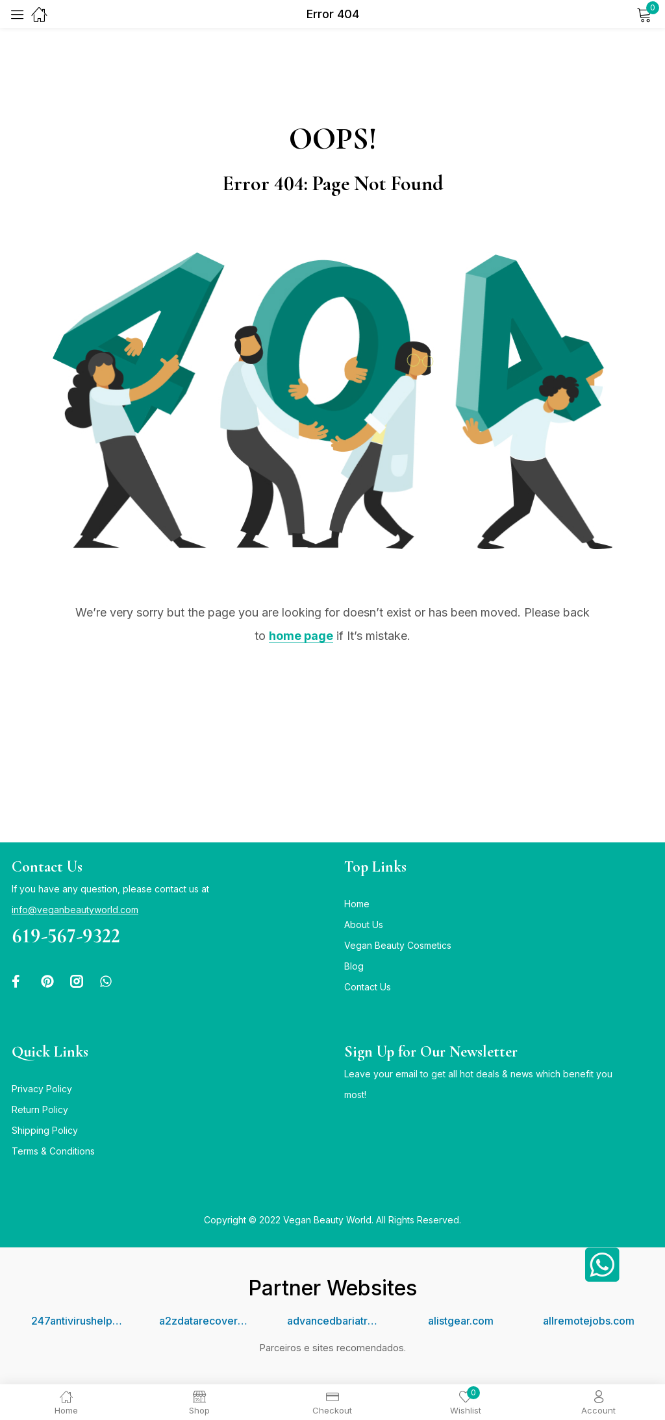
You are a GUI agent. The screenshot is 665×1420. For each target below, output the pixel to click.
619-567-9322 (66, 935)
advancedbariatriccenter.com (333, 1320)
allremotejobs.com (588, 1320)
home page (301, 636)
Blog (354, 966)
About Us (363, 924)
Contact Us (367, 986)
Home (357, 903)
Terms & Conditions (53, 1151)
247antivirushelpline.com (77, 1320)
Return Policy (40, 1109)
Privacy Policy (42, 1088)
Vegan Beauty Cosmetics (397, 945)
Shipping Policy (45, 1130)
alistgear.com (461, 1320)
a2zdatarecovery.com (205, 1320)
